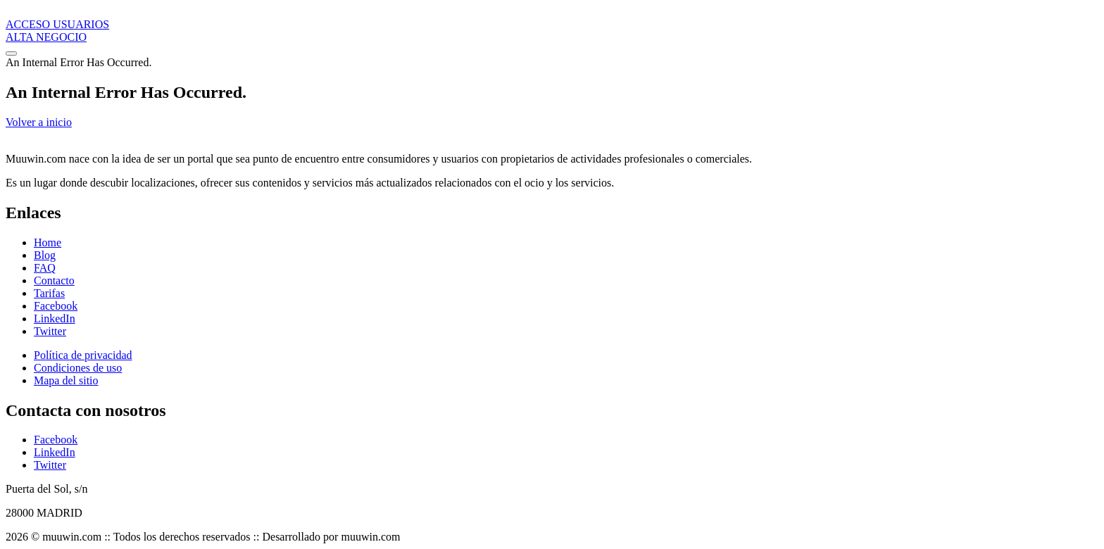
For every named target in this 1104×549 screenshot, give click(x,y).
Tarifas (49, 293)
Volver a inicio (39, 122)
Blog (45, 255)
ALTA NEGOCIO (46, 37)
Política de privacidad (83, 355)
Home (47, 242)
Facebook (55, 306)
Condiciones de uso (78, 368)
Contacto (54, 280)
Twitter (50, 331)
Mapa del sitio (66, 380)
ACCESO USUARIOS (57, 24)
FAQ (45, 268)
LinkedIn (54, 318)
